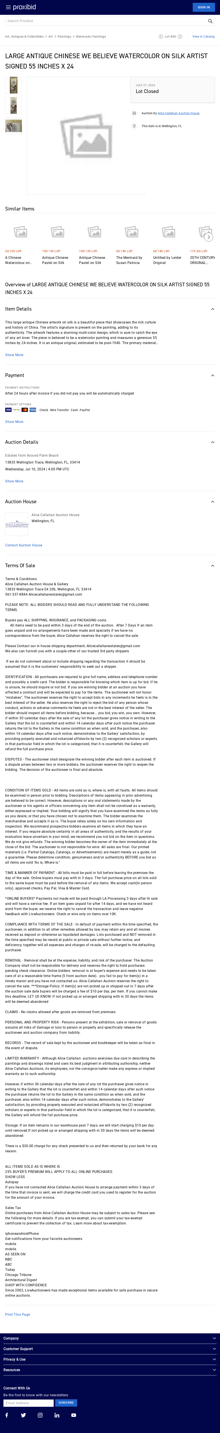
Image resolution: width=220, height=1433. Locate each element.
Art (50, 36)
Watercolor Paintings (91, 36)
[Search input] (105, 21)
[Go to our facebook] (6, 1415)
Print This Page (17, 1315)
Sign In (204, 7)
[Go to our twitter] (23, 1415)
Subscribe (66, 1402)
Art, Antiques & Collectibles (24, 36)
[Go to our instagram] (40, 1415)
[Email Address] (28, 1403)
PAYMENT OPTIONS (18, 404)
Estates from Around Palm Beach (32, 455)
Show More (14, 355)
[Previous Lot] (161, 36)
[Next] (208, 237)
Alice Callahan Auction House (179, 113)
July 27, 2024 (145, 85)
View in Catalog (203, 36)
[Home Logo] (24, 7)
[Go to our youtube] (73, 1415)
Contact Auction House (23, 545)
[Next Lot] (180, 36)
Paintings (64, 36)
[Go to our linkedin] (57, 1415)
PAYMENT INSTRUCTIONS (22, 387)
